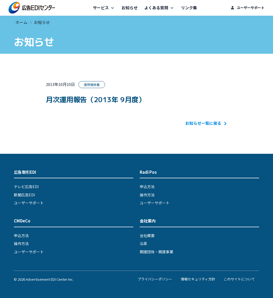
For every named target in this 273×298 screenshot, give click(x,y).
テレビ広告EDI (26, 186)
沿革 (143, 243)
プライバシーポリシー (155, 279)
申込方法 (147, 186)
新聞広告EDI (24, 194)
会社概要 (147, 235)
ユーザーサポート (250, 7)
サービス (101, 7)
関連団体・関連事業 (156, 251)
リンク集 (189, 7)
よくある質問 (156, 7)
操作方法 (147, 194)
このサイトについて (239, 279)
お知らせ (130, 7)
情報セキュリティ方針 (198, 279)
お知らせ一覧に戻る (206, 123)
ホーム (21, 22)
